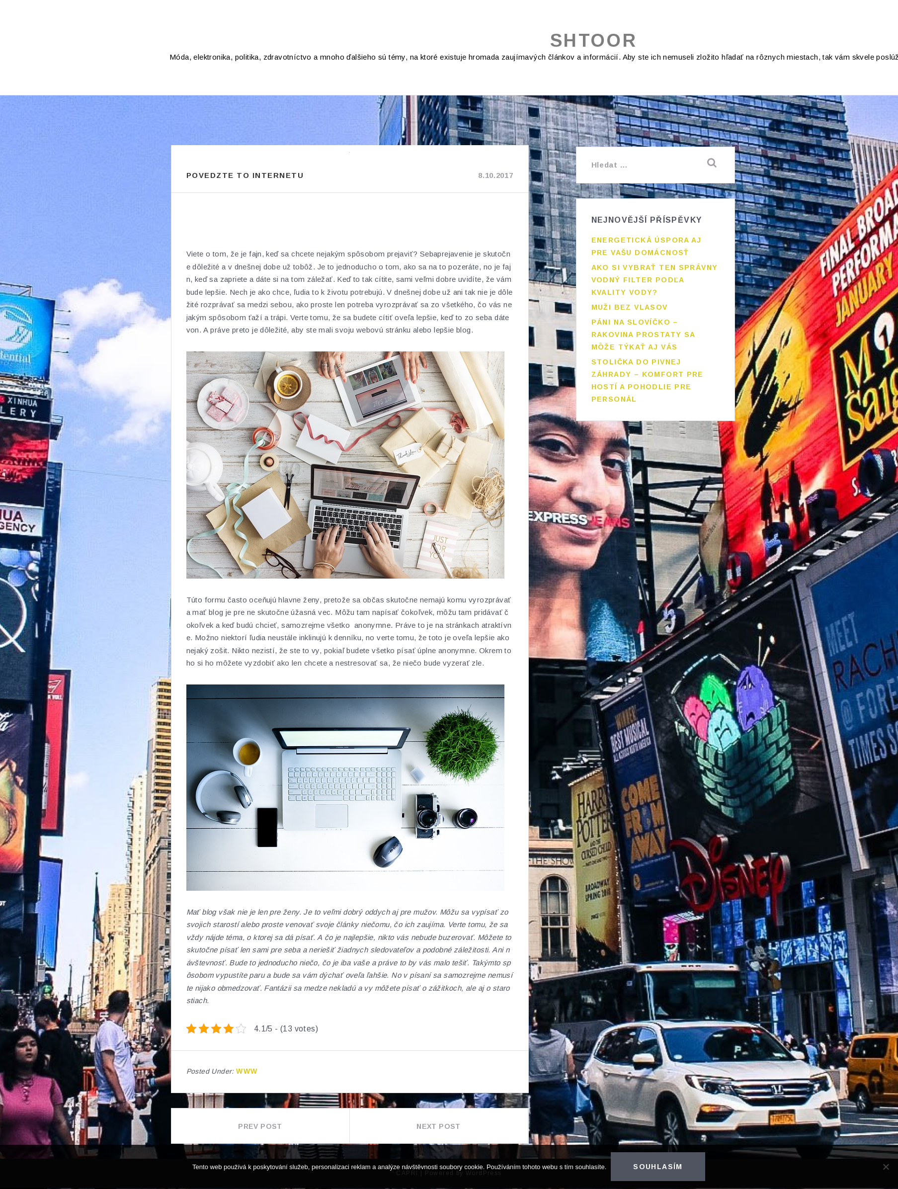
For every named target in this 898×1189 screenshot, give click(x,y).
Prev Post (260, 1127)
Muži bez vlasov (629, 306)
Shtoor (593, 41)
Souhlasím (658, 1167)
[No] (886, 1167)
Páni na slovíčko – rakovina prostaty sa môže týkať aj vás (643, 333)
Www (246, 1072)
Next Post (438, 1127)
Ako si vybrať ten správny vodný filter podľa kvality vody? (654, 278)
